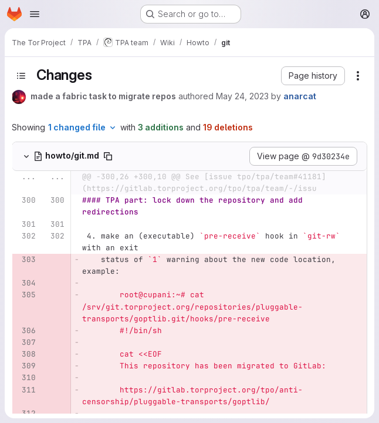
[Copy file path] (108, 156)
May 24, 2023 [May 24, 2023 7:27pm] (242, 96)
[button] (313, 75)
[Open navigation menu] (34, 14)
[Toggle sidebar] (21, 75)
